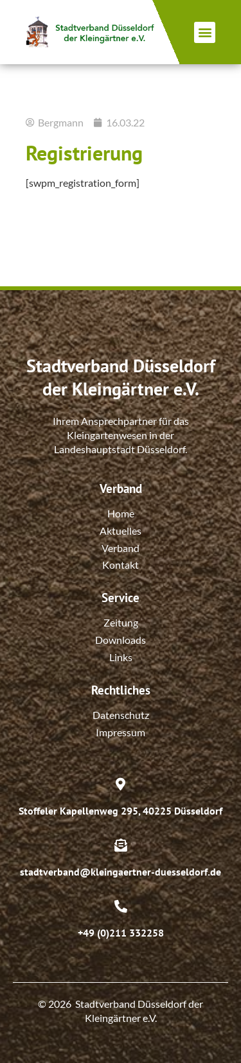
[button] (204, 32)
